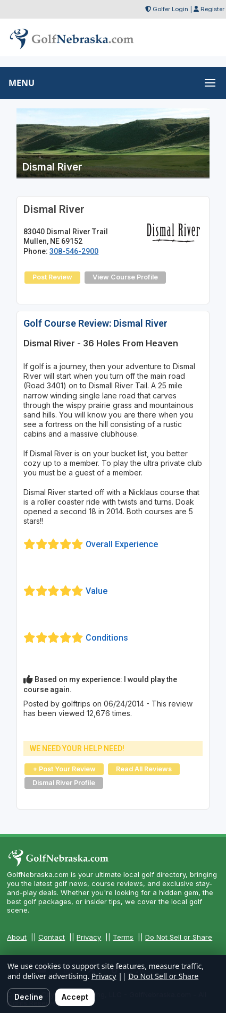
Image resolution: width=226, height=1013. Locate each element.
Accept (75, 996)
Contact (51, 937)
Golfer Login (170, 9)
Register (212, 9)
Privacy (89, 937)
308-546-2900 (73, 251)
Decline (28, 996)
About (17, 937)
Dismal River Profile (63, 783)
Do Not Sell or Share (178, 937)
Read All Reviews (144, 769)
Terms (123, 937)
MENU (22, 83)
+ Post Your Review (64, 769)
